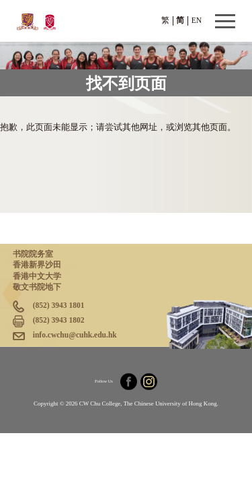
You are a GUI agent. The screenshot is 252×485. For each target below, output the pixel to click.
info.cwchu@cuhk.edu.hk (75, 335)
